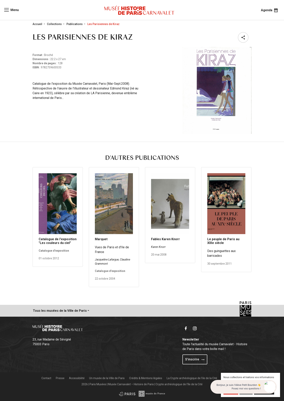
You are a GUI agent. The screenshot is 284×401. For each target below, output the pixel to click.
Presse (60, 378)
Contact (46, 378)
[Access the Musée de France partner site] (127, 393)
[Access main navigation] (11, 10)
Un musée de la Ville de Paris (107, 378)
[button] (243, 37)
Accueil (37, 24)
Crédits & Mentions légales (145, 378)
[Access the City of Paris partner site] (152, 393)
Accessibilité (77, 378)
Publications (74, 24)
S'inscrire (195, 359)
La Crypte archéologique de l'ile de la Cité (192, 378)
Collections (54, 24)
